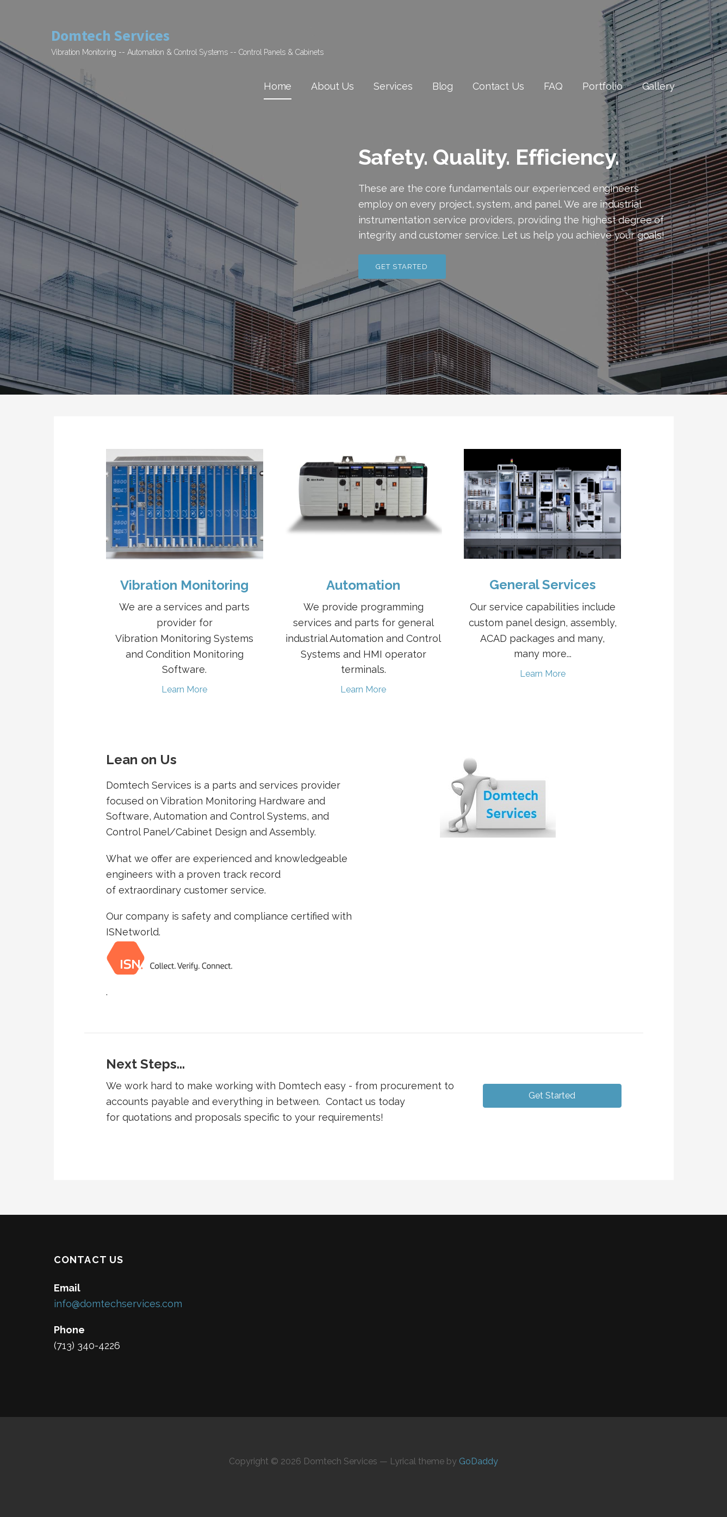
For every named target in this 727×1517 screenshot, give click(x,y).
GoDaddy (478, 1461)
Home (277, 86)
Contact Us (498, 86)
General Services (542, 584)
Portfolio (602, 86)
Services (393, 86)
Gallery (658, 86)
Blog (442, 86)
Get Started (402, 267)
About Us (332, 86)
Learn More (184, 689)
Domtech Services (110, 35)
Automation (363, 585)
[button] (552, 1096)
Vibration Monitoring (184, 585)
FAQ (553, 86)
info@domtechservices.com (118, 1303)
